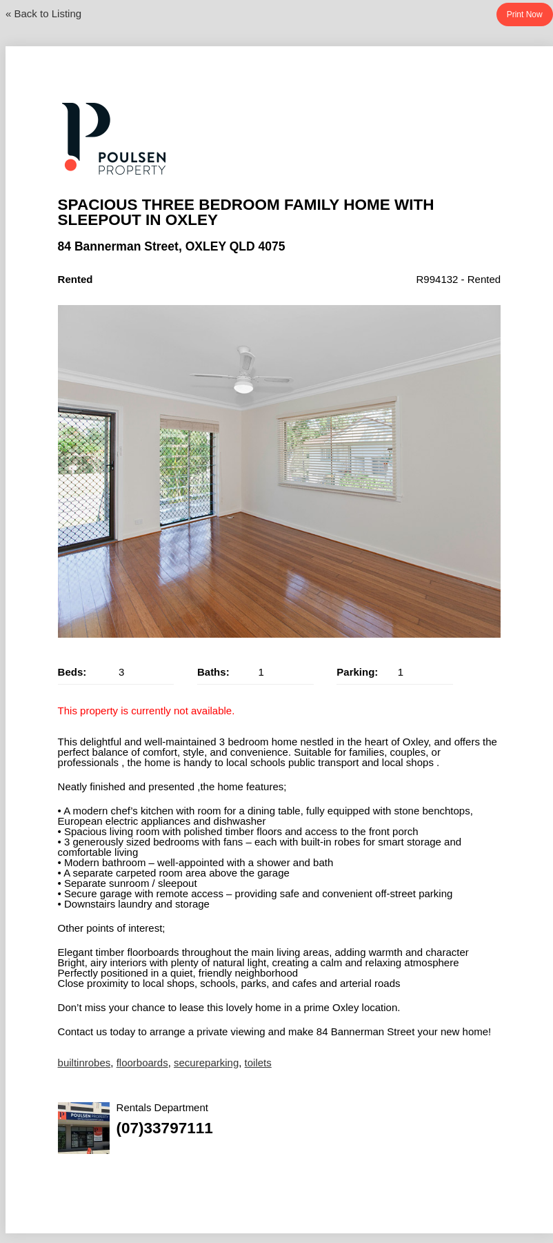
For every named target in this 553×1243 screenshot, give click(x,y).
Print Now (525, 14)
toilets (258, 1062)
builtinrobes (84, 1062)
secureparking (206, 1062)
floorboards (142, 1062)
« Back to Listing (43, 13)
